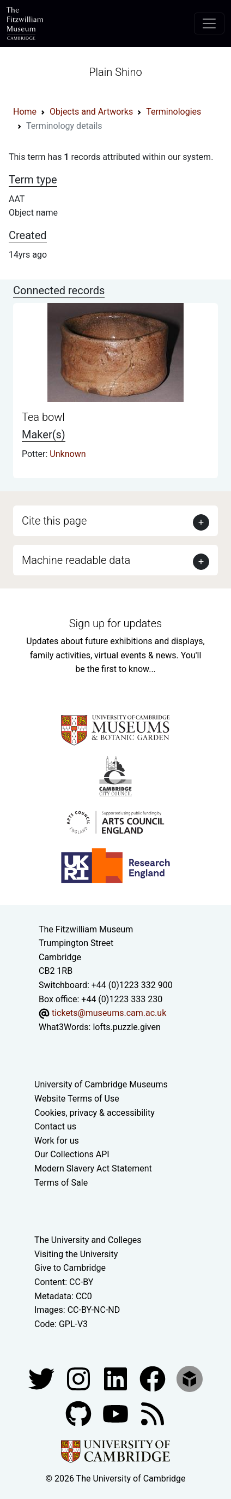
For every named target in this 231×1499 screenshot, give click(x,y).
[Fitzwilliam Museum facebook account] (116, 1378)
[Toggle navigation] (209, 23)
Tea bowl (43, 417)
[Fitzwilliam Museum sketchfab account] (189, 1378)
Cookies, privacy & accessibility (94, 1113)
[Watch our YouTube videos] (116, 1413)
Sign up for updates (115, 623)
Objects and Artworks (91, 111)
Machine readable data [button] (76, 560)
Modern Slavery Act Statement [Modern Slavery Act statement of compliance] (93, 1168)
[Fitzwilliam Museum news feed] (152, 1413)
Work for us (56, 1140)
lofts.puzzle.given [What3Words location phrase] (126, 1027)
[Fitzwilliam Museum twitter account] (42, 1378)
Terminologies (173, 111)
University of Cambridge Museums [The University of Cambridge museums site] (101, 1084)
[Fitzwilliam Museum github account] (79, 1413)
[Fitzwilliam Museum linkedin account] (153, 1378)
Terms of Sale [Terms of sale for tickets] (61, 1182)
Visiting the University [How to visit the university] (76, 1254)
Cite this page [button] (54, 520)
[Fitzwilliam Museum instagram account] (79, 1378)
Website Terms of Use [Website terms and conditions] (76, 1098)
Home (25, 111)
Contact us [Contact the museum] (55, 1126)
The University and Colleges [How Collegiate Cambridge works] (87, 1240)
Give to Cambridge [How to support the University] (70, 1268)
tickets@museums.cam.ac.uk (109, 1013)
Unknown (68, 454)
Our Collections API (72, 1154)
